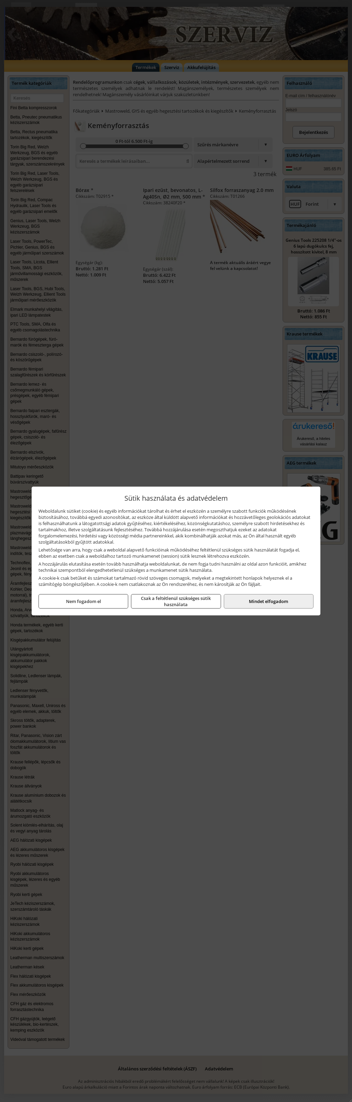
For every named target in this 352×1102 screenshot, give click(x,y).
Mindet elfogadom (268, 601)
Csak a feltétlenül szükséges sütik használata (176, 601)
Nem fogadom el (83, 601)
